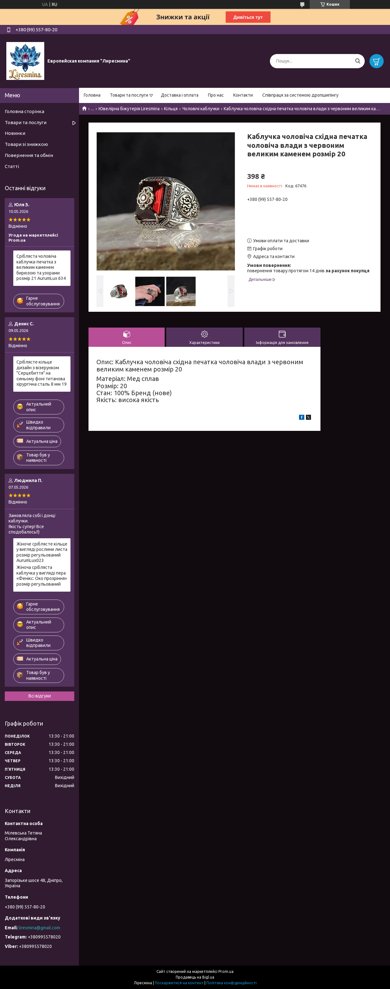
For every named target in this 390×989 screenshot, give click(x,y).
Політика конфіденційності (231, 983)
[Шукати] (357, 61)
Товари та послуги (129, 95)
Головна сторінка (24, 111)
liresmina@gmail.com (39, 927)
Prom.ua (226, 971)
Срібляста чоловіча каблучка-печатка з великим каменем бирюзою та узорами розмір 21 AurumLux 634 (41, 267)
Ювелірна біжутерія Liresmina (129, 108)
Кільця (171, 108)
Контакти (243, 95)
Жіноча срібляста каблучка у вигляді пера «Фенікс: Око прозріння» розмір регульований (41, 576)
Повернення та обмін (29, 155)
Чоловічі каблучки (200, 108)
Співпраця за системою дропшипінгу (300, 95)
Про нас (216, 95)
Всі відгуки (39, 695)
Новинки (15, 133)
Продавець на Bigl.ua (195, 977)
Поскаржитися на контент (179, 983)
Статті (12, 166)
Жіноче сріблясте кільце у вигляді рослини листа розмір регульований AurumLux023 (41, 552)
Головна (92, 95)
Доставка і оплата (179, 95)
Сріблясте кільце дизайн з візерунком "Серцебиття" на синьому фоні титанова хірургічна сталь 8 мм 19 (41, 373)
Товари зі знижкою (26, 144)
